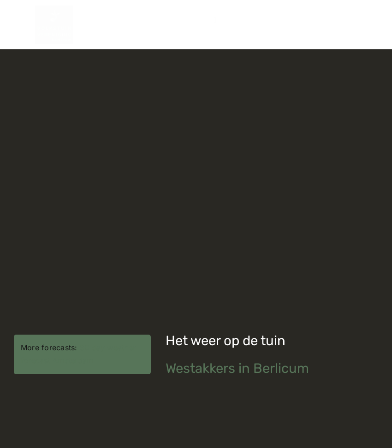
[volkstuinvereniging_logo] (54, 9)
